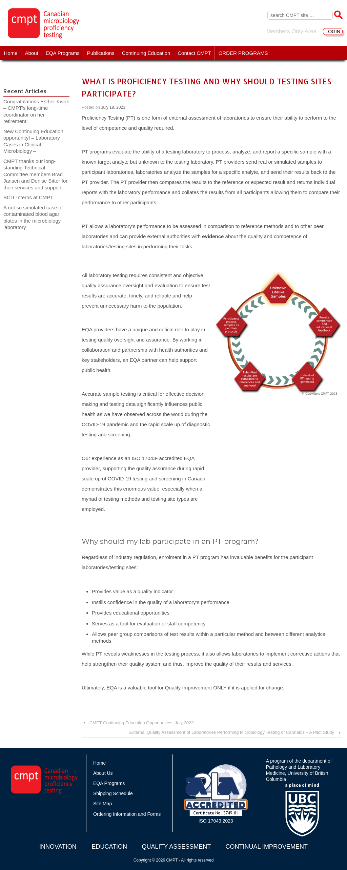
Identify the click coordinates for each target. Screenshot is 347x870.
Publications (101, 53)
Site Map (102, 803)
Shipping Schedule (113, 793)
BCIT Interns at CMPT (31, 197)
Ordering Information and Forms (127, 814)
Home (11, 53)
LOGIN (332, 31)
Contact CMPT (194, 53)
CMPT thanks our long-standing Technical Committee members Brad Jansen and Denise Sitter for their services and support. (35, 174)
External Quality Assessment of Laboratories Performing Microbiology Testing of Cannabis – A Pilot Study (231, 732)
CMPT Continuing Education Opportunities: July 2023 (141, 722)
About (31, 53)
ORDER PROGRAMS (243, 53)
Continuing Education (146, 53)
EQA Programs (63, 53)
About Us (103, 773)
